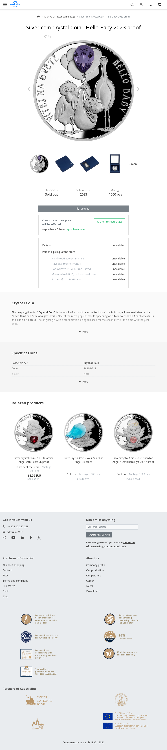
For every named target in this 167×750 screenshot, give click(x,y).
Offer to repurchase (109, 221)
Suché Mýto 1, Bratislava (66, 279)
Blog (5, 596)
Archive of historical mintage (59, 16)
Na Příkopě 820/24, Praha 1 (68, 258)
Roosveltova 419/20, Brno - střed (71, 269)
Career (90, 580)
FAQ (5, 575)
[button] (36, 89)
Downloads (93, 591)
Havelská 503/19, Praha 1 (66, 263)
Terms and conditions (15, 580)
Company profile (96, 565)
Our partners (93, 575)
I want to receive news (99, 534)
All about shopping (13, 565)
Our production (95, 570)
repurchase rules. (76, 229)
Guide (6, 591)
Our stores (9, 586)
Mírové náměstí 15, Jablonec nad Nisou (74, 274)
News (89, 586)
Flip (48, 38)
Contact (7, 570)
